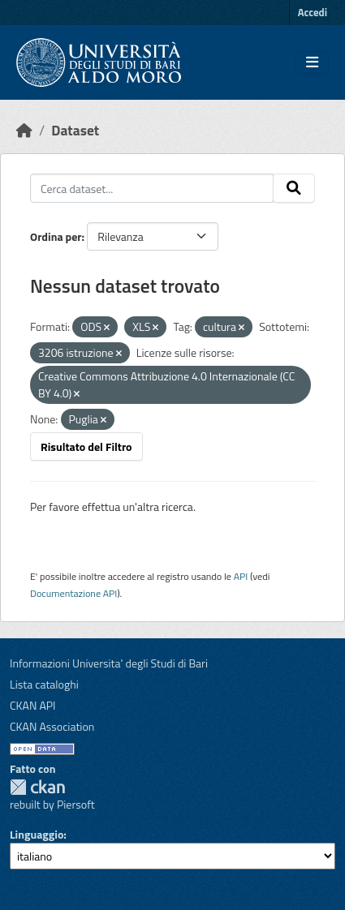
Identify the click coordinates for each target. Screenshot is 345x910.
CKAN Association (52, 726)
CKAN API (33, 705)
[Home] (24, 130)
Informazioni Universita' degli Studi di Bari (109, 663)
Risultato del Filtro (86, 446)
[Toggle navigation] (312, 62)
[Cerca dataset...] (152, 188)
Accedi (312, 12)
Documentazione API (73, 593)
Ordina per (56, 236)
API (241, 576)
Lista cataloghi (44, 684)
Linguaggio (36, 834)
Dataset (75, 130)
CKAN (37, 787)
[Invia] (294, 188)
